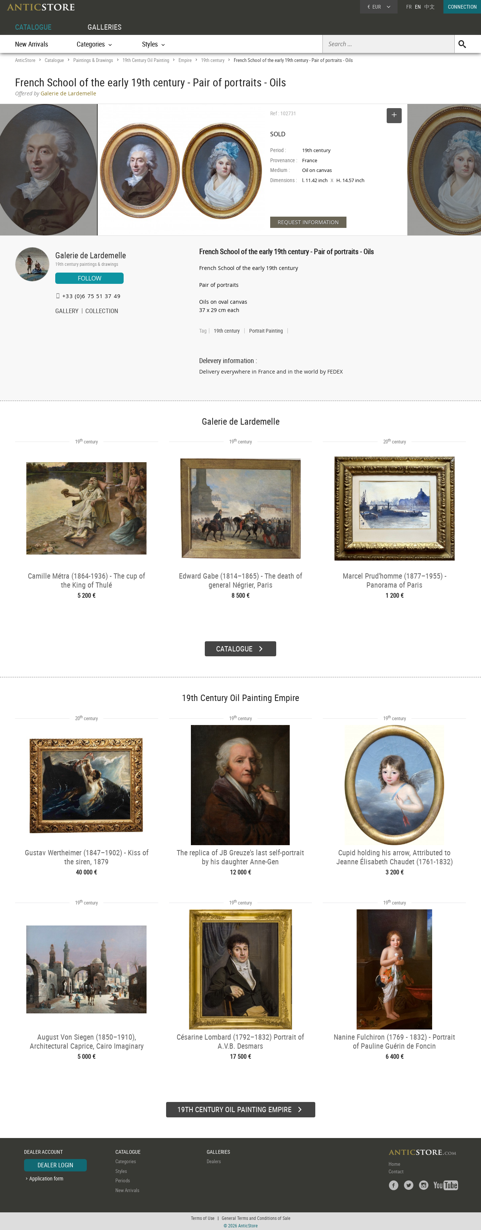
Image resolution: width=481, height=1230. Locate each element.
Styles (121, 1170)
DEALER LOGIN (55, 1164)
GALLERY (67, 311)
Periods (122, 1179)
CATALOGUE (33, 27)
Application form (46, 1177)
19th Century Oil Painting (146, 60)
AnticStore (25, 60)
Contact (396, 1170)
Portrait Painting (266, 330)
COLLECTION (101, 311)
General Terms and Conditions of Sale (256, 1217)
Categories (125, 1160)
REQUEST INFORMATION (308, 222)
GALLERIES (104, 27)
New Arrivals (31, 43)
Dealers (214, 1160)
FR (408, 6)
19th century (212, 60)
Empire (185, 60)
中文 (429, 6)
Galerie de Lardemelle (90, 255)
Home (394, 1162)
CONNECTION (462, 6)
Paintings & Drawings (93, 60)
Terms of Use (203, 1217)
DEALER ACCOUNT (43, 1150)
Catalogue (54, 60)
